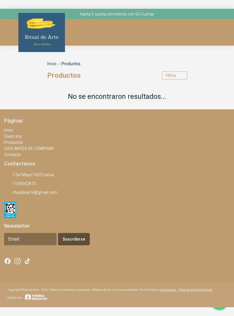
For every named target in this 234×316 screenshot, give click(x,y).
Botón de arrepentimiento (195, 289)
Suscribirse (74, 239)
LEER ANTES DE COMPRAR (29, 148)
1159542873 (20, 183)
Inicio (54, 63)
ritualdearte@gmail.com (30, 192)
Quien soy (13, 136)
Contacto (12, 154)
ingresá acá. (168, 289)
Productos (70, 63)
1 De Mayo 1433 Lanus (29, 175)
